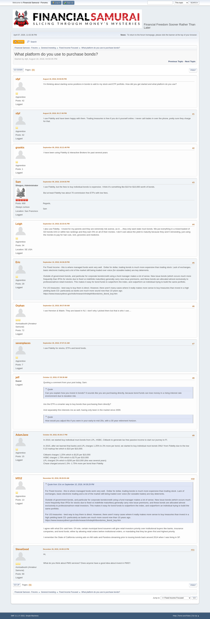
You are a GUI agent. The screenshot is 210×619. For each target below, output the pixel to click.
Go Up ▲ (195, 616)
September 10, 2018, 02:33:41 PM (56, 224)
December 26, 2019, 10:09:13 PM (56, 549)
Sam (18, 181)
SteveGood (22, 549)
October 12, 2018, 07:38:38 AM (55, 377)
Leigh (19, 223)
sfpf (18, 79)
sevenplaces (23, 343)
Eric (18, 262)
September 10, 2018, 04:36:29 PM (56, 262)
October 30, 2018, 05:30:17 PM (55, 435)
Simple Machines (32, 616)
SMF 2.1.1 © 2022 (18, 616)
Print (193, 70)
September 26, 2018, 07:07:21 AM (56, 343)
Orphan (20, 305)
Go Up (16, 585)
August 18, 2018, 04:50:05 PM (55, 79)
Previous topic (175, 61)
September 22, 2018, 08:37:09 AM (56, 306)
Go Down (18, 70)
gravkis (20, 147)
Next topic (190, 61)
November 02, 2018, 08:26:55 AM (56, 478)
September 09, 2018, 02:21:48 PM (56, 147)
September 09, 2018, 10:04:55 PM (56, 182)
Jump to (156, 598)
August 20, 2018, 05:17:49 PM (55, 113)
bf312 (19, 478)
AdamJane (22, 434)
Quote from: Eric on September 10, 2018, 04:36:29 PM (71, 484)
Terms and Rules (184, 616)
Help (174, 616)
